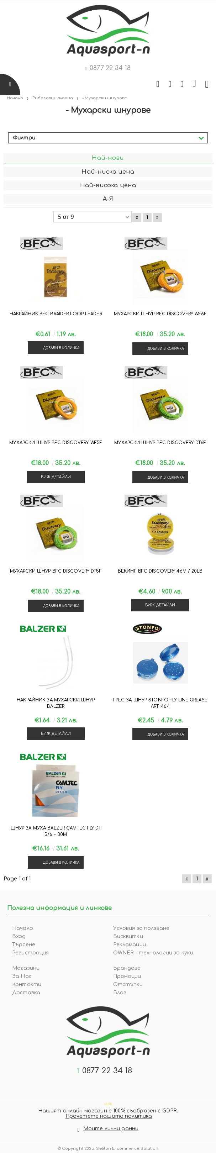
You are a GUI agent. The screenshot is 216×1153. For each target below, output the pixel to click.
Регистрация (30, 952)
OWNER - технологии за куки (153, 952)
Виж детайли (56, 477)
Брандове (127, 968)
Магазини (25, 968)
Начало (22, 928)
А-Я (108, 199)
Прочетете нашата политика (108, 1116)
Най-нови (108, 158)
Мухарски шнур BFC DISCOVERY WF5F (55, 442)
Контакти (26, 984)
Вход (19, 936)
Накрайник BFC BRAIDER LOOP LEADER (56, 313)
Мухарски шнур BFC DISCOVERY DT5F (56, 571)
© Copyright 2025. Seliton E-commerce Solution (108, 1148)
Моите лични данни (110, 1128)
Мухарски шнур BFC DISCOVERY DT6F (160, 442)
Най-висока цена (108, 185)
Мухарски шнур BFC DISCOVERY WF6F (160, 313)
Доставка (26, 992)
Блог (120, 992)
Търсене (23, 944)
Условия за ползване (141, 928)
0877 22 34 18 (110, 68)
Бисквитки (128, 936)
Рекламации (129, 944)
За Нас (22, 976)
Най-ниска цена (107, 172)
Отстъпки (128, 984)
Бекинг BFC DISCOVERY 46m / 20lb (160, 571)
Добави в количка (61, 347)
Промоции (127, 976)
